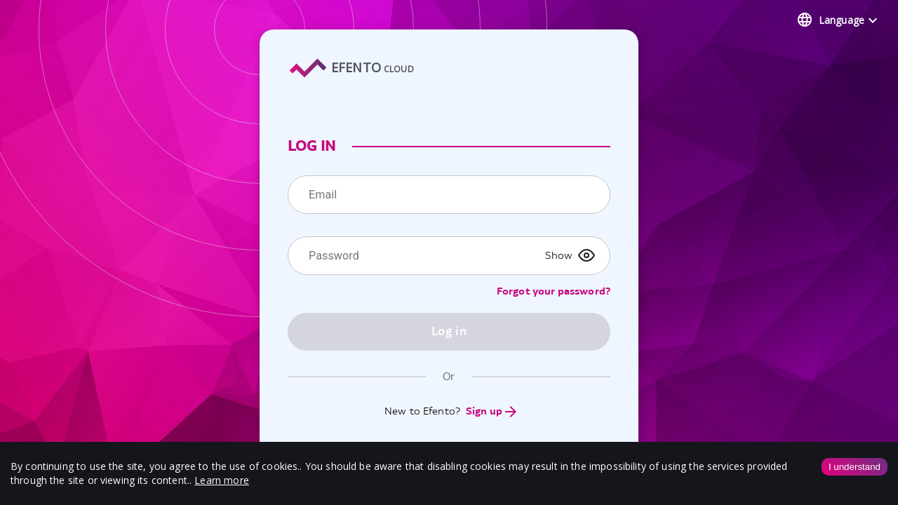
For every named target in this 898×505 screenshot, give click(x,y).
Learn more (221, 480)
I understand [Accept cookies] (854, 467)
